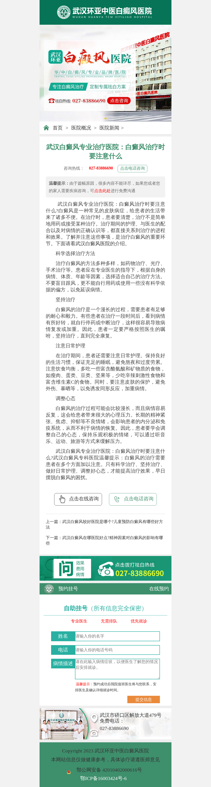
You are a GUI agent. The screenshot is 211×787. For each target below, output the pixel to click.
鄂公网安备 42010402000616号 (109, 770)
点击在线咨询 (78, 499)
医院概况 (81, 128)
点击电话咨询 (132, 168)
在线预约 (159, 588)
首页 (58, 128)
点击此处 (102, 190)
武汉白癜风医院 (92, 243)
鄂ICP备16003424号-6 (103, 778)
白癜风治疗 (132, 204)
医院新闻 (109, 128)
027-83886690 (101, 168)
